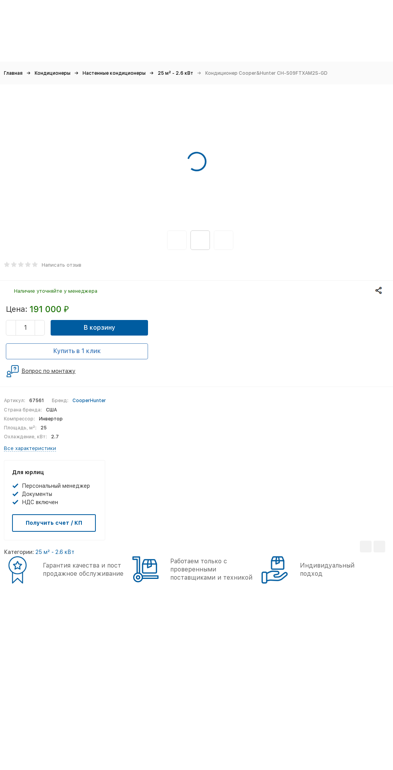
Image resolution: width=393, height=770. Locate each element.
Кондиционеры (52, 73)
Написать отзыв (61, 265)
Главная (13, 73)
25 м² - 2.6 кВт (175, 73)
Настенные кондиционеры (114, 73)
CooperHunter (89, 400)
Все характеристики (30, 448)
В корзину (99, 327)
